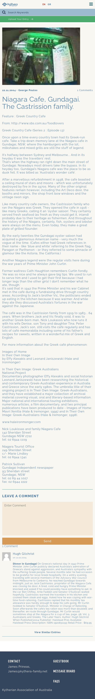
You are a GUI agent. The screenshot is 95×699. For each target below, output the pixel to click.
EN (44, 4)
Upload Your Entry (20, 19)
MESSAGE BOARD (64, 671)
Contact (14, 661)
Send (47, 541)
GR (49, 4)
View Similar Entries (47, 632)
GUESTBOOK (61, 661)
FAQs (56, 681)
